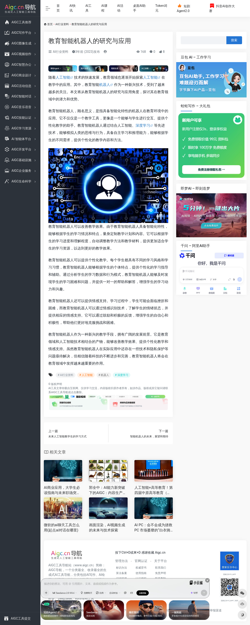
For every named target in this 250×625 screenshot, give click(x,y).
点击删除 (76, 392)
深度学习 (143, 125)
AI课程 (104, 8)
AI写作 (91, 575)
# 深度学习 (121, 375)
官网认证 (141, 561)
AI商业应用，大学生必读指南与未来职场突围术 (62, 490)
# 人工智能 (85, 375)
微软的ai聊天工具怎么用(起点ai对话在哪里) (61, 527)
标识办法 (121, 567)
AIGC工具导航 (59, 392)
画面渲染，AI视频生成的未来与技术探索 (107, 527)
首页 (58, 8)
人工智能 (63, 77)
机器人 (104, 84)
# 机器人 (104, 375)
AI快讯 (72, 8)
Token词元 (161, 8)
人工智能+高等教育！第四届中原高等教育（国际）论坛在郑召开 (153, 490)
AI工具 (88, 8)
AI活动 (120, 8)
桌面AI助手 (139, 8)
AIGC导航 (55, 570)
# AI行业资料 (65, 375)
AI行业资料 (62, 24)
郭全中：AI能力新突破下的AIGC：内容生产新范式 (107, 490)
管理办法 (121, 561)
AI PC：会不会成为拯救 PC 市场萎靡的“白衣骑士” (153, 528)
